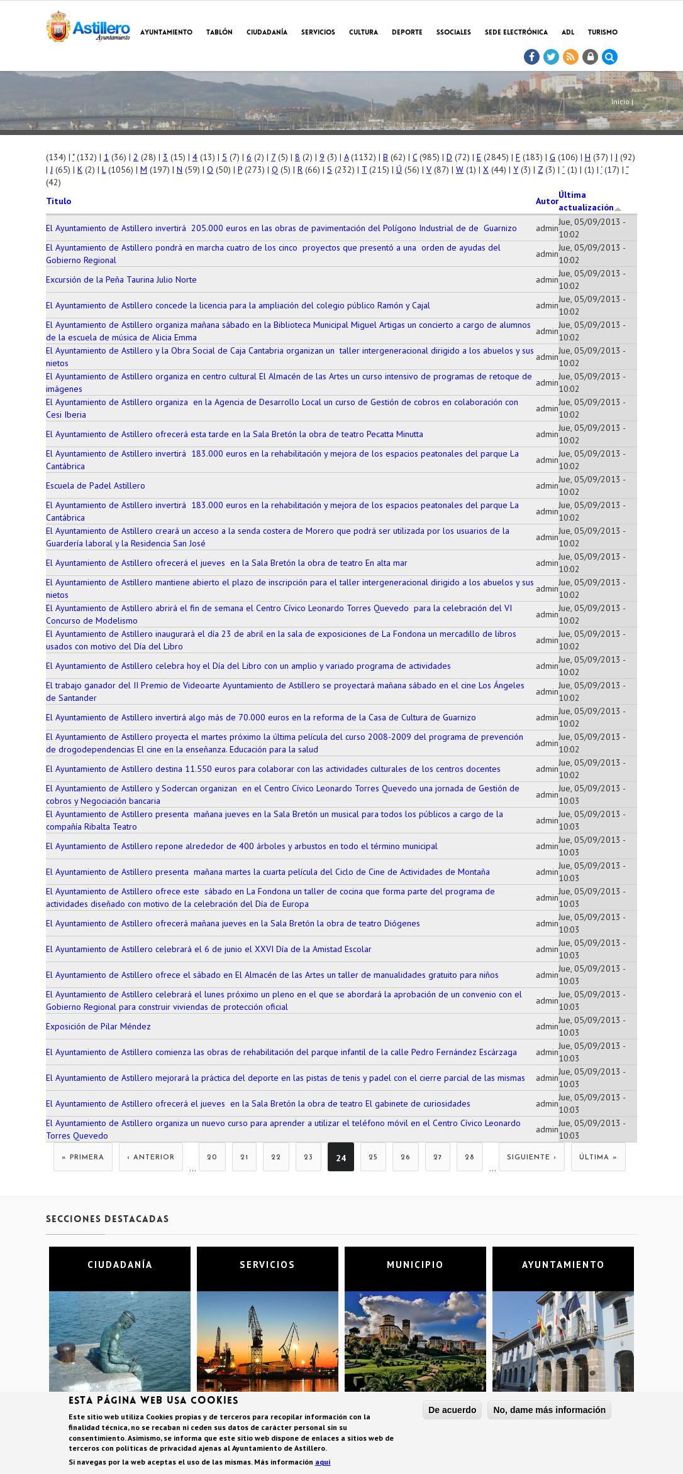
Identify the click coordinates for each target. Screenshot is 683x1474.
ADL (568, 33)
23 (308, 1157)
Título (58, 201)
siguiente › (532, 1157)
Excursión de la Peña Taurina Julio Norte (121, 279)
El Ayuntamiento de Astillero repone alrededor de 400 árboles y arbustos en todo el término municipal (242, 846)
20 (212, 1157)
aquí (323, 1463)
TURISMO (603, 33)
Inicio (620, 101)
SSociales (453, 33)
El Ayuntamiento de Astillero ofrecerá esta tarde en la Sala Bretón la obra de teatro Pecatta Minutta (234, 434)
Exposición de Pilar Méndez (98, 1026)
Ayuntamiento (166, 33)
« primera (83, 1157)
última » (598, 1157)
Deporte (407, 33)
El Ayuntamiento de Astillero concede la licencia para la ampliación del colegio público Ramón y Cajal (238, 305)
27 (437, 1157)
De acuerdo (452, 1411)
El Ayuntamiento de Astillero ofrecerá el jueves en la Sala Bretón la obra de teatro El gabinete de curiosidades (258, 1103)
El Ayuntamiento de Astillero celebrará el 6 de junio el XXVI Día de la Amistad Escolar (209, 949)
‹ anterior (151, 1157)
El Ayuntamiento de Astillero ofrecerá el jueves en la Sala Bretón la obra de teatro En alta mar (227, 562)
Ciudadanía (267, 33)
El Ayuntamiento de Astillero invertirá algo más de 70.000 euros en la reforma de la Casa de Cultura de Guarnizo (261, 717)
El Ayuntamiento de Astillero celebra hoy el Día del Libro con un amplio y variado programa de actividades (248, 665)
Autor (547, 201)
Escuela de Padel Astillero (95, 485)
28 (470, 1157)
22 (276, 1157)
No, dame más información (549, 1411)
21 (244, 1157)
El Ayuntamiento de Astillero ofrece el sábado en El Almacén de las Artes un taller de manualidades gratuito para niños (272, 974)
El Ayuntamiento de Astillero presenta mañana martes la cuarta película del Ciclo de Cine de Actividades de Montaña (268, 871)
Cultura (363, 33)
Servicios (318, 33)
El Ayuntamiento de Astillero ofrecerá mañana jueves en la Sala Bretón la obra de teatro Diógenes (233, 923)
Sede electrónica (516, 33)
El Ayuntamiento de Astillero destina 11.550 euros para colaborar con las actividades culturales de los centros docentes (273, 768)
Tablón (219, 33)
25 (373, 1157)
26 (406, 1157)
